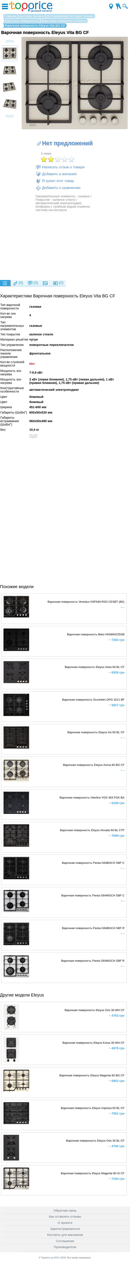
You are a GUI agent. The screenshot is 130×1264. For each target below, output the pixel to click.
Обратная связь (65, 1210)
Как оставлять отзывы (65, 1216)
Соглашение (65, 1241)
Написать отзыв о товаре (60, 167)
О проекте (64, 1222)
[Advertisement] (65, 246)
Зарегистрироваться (65, 1229)
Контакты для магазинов (65, 1235)
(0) (17, 283)
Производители (65, 1247)
